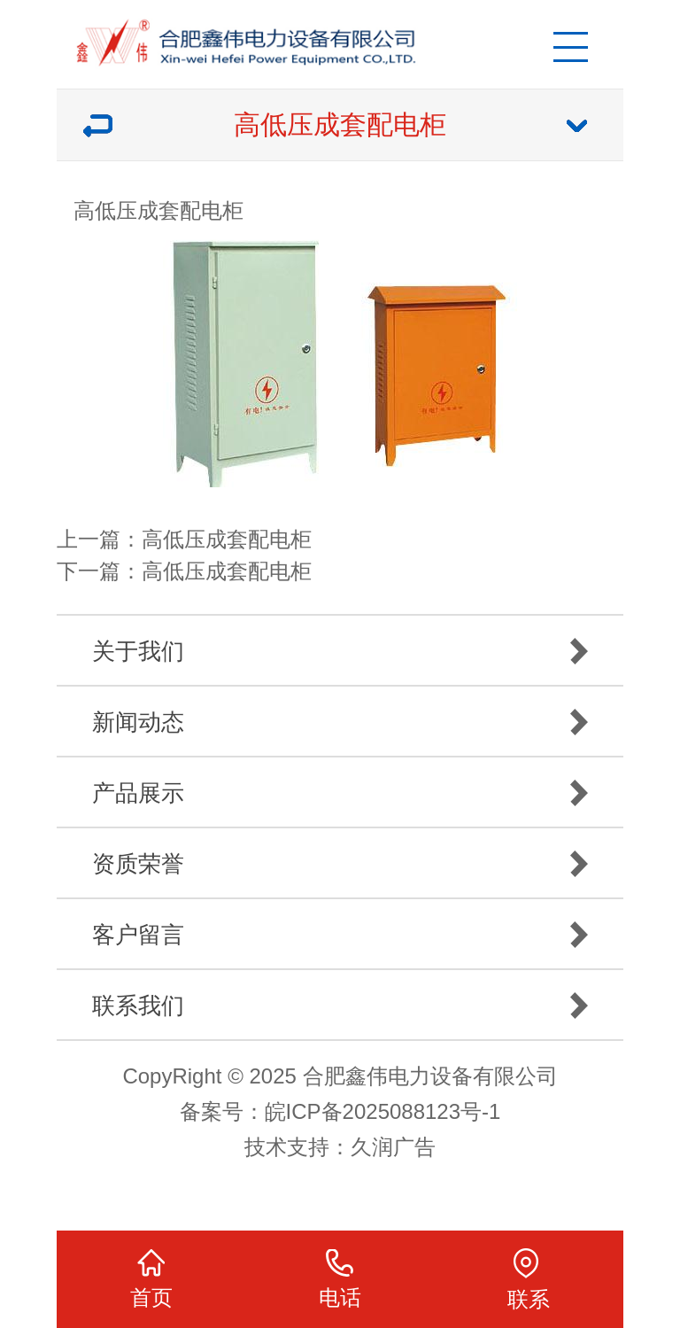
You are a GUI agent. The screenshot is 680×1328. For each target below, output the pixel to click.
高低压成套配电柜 (227, 539)
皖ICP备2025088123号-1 (383, 1111)
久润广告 (393, 1147)
